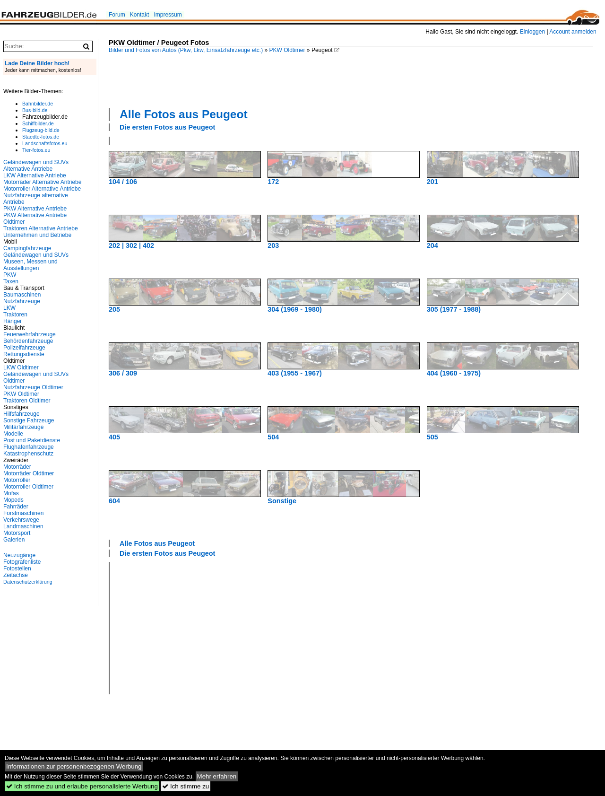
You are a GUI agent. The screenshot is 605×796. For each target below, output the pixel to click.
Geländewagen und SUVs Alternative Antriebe (36, 165)
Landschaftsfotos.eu (44, 143)
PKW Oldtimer (287, 50)
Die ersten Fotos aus (167, 127)
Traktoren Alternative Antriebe (40, 228)
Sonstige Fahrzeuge (28, 420)
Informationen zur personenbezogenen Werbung (74, 766)
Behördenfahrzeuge (28, 341)
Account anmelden (572, 31)
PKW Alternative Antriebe (35, 208)
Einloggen (532, 31)
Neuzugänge (19, 555)
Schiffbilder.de (38, 123)
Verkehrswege (21, 519)
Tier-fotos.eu (36, 150)
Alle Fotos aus (184, 114)
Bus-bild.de (34, 110)
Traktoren (15, 314)
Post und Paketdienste (31, 440)
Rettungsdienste (23, 354)
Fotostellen (17, 568)
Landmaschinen (23, 526)
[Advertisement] (351, 79)
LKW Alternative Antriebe (34, 175)
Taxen (10, 281)
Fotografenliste (22, 562)
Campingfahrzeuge (27, 248)
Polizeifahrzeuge (24, 347)
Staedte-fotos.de (40, 137)
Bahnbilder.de (37, 103)
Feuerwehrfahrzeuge (29, 334)
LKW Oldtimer (21, 367)
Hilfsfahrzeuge (21, 414)
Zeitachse (15, 575)
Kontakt (139, 14)
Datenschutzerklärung (27, 582)
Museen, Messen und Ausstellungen (30, 264)
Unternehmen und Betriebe (37, 235)
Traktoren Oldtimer (27, 400)
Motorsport (16, 533)
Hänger (12, 321)
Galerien (14, 539)
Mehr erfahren (217, 776)
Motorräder (17, 467)
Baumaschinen (22, 294)
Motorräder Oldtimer (28, 473)
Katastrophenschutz (28, 453)
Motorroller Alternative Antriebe (42, 188)
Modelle (13, 433)
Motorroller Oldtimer (28, 486)
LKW (9, 308)
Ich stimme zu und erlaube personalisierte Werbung (82, 786)
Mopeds (13, 500)
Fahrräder (15, 506)
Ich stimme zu (185, 786)
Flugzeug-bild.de (41, 130)
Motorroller (16, 480)
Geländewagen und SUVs (36, 255)
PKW (9, 274)
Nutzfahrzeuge (21, 301)
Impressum (168, 14)
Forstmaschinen (23, 513)
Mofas (11, 493)
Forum (117, 14)
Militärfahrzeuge (23, 427)
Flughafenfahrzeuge (28, 447)
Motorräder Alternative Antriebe (42, 182)
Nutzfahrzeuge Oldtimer (33, 387)
